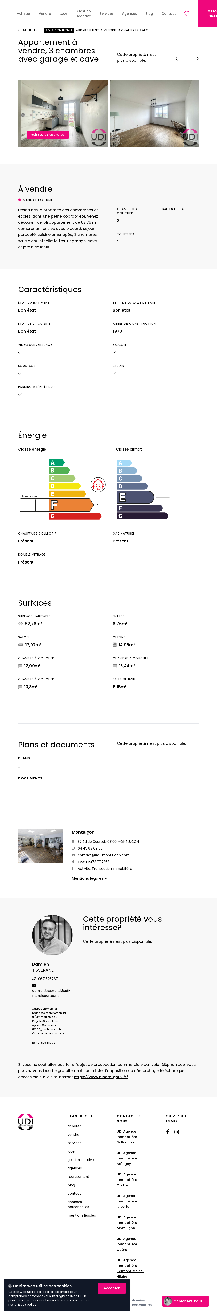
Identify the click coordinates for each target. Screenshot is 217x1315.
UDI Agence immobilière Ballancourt (127, 1137)
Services (74, 1143)
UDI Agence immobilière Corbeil (127, 1180)
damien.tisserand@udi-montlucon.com (51, 991)
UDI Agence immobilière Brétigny (127, 1158)
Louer (72, 1151)
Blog (71, 1185)
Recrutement (78, 1176)
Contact (74, 1193)
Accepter (112, 1288)
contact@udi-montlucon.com (100, 855)
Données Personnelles (78, 1204)
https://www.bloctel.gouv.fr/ (101, 1077)
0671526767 (45, 978)
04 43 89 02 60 (87, 848)
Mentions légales (82, 1215)
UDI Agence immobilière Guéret (127, 1244)
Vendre (73, 1134)
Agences (75, 1168)
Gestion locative (81, 1159)
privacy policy (26, 1304)
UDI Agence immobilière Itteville (127, 1201)
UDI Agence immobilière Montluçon (127, 1223)
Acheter (28, 30)
